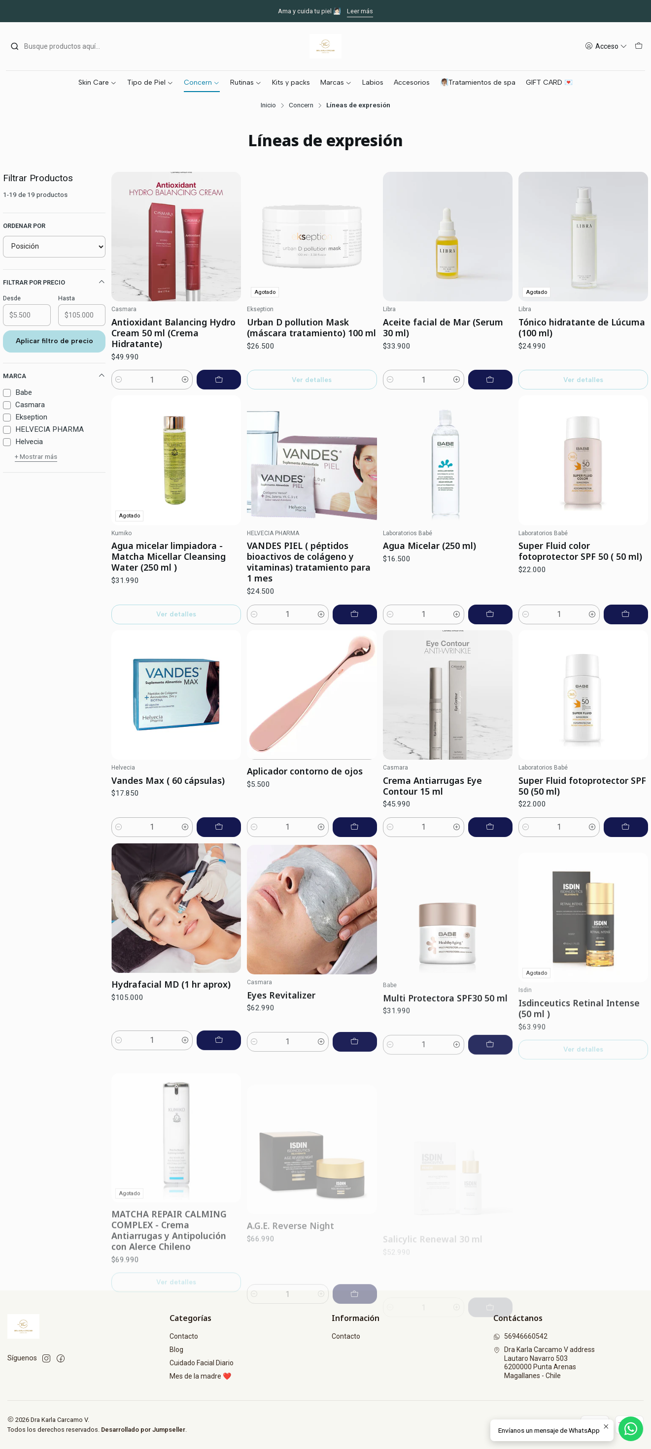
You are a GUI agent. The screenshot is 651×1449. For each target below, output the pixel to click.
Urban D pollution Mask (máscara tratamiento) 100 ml (311, 327)
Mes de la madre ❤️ (200, 1376)
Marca (54, 376)
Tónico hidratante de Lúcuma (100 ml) (581, 327)
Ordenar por (24, 225)
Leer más (360, 11)
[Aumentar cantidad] (185, 379)
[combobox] (60, 46)
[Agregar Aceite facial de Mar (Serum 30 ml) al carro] (490, 379)
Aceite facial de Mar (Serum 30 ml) (443, 327)
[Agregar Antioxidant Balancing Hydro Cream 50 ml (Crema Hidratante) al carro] (219, 379)
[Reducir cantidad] (119, 379)
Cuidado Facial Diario (202, 1363)
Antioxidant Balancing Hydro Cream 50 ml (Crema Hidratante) (173, 333)
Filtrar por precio (54, 282)
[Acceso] (606, 46)
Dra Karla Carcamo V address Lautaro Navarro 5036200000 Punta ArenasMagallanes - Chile (544, 1363)
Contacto (184, 1336)
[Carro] (639, 46)
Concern (301, 105)
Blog (176, 1349)
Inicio (268, 105)
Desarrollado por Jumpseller (143, 1429)
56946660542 (520, 1336)
